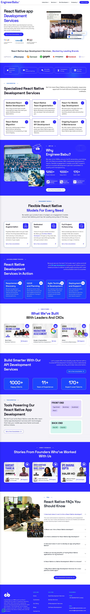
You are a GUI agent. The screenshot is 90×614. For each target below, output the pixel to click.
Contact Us (36, 611)
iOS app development (58, 265)
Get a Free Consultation (14, 34)
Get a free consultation (17, 244)
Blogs (34, 607)
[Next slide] (86, 335)
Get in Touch (84, 2)
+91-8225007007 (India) (76, 598)
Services (54, 2)
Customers (36, 600)
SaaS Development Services (56, 596)
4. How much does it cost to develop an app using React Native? (62, 544)
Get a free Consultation (14, 432)
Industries (45, 2)
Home (34, 596)
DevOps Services (53, 600)
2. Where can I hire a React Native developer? (58, 529)
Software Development (55, 607)
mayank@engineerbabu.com (77, 608)
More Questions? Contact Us (65, 578)
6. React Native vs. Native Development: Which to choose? (63, 561)
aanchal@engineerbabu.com (77, 611)
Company (74, 2)
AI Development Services (55, 604)
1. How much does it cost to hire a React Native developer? (63, 514)
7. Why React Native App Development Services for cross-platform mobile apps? (62, 569)
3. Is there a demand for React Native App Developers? (61, 537)
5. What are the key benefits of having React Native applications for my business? (61, 553)
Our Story (36, 604)
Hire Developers (64, 2)
